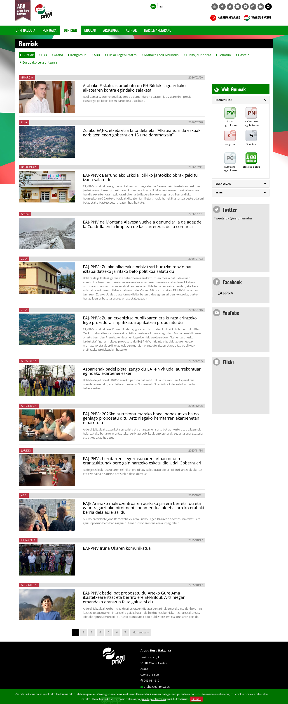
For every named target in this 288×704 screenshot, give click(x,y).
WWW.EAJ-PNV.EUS (257, 17)
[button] (268, 6)
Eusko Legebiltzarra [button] (121, 55)
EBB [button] (43, 55)
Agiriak (131, 30)
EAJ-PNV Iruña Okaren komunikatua (117, 548)
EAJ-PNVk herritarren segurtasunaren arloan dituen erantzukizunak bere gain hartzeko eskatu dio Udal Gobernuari (142, 461)
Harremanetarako (157, 30)
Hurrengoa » (141, 632)
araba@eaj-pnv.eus (157, 687)
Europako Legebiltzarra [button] (38, 62)
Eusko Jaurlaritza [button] (197, 55)
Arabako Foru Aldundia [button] (160, 55)
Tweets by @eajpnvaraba (233, 218)
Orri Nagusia (25, 30)
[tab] (240, 100)
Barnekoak (223, 183)
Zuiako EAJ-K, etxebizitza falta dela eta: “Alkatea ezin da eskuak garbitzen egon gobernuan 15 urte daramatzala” (141, 133)
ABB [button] (96, 55)
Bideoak (90, 30)
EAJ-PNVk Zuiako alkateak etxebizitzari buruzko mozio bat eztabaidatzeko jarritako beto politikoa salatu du (137, 269)
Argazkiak (111, 30)
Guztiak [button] (27, 55)
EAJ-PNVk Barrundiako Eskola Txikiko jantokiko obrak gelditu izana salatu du (140, 177)
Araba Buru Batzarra (155, 650)
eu (153, 6)
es (161, 6)
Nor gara (49, 30)
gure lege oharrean (153, 699)
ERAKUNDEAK (223, 100)
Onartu (196, 699)
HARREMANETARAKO (224, 17)
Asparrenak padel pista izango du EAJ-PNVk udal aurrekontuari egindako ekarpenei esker (142, 371)
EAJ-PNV (225, 293)
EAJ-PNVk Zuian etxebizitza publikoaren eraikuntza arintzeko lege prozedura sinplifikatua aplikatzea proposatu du (140, 320)
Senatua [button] (223, 55)
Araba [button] (57, 55)
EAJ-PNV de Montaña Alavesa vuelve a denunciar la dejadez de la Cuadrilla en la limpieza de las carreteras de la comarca (142, 224)
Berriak (70, 30)
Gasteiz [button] (242, 55)
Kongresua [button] (77, 55)
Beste (218, 192)
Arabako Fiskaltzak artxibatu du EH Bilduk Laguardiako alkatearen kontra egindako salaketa (134, 88)
